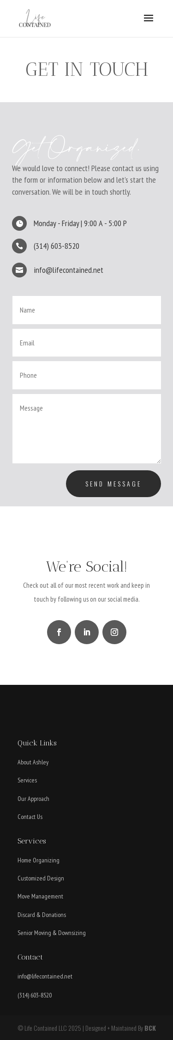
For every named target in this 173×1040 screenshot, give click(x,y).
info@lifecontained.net (45, 976)
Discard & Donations (42, 915)
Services (27, 780)
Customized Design (41, 878)
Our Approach (33, 798)
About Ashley (33, 762)
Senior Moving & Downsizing (52, 933)
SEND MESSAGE (113, 483)
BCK (150, 1028)
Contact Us (30, 816)
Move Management (40, 896)
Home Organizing (39, 860)
